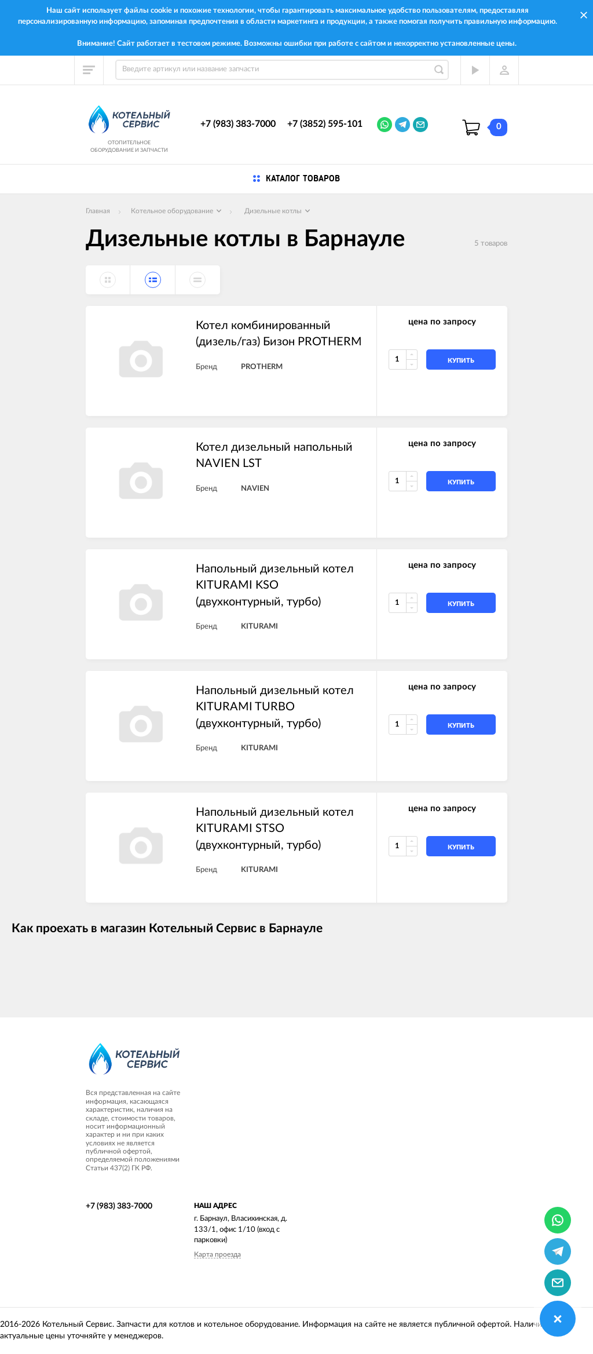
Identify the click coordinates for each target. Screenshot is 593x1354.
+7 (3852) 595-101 (325, 124)
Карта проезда (217, 1254)
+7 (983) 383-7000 (238, 124)
